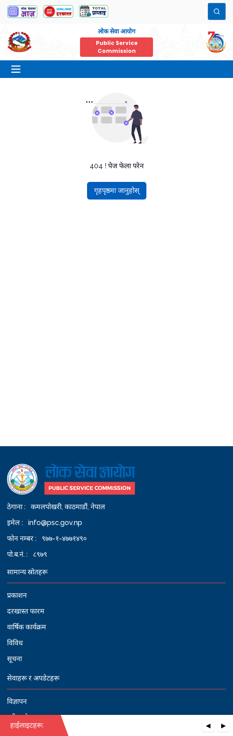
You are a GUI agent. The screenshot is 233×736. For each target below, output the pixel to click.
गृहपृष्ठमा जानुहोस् (116, 190)
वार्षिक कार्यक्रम (26, 627)
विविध (15, 643)
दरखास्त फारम (25, 611)
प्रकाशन (17, 595)
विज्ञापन (17, 701)
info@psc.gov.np (55, 522)
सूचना (14, 659)
